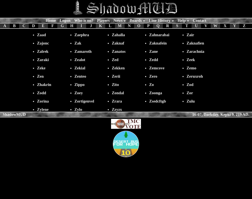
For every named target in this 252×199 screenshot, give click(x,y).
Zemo (191, 68)
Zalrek (42, 51)
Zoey (78, 93)
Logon (65, 20)
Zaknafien (195, 43)
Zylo (78, 109)
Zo (151, 84)
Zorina (43, 101)
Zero (153, 76)
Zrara (117, 101)
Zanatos (119, 51)
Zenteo (80, 76)
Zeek (191, 59)
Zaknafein (158, 43)
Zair (190, 35)
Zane (153, 51)
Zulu (191, 101)
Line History (160, 20)
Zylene (43, 109)
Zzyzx (117, 109)
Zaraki (43, 59)
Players (103, 20)
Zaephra (81, 35)
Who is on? (83, 20)
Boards (136, 20)
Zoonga (155, 93)
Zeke (41, 68)
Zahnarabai (159, 35)
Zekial (79, 68)
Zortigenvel (84, 101)
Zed (115, 59)
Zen (40, 76)
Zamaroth (83, 51)
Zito (115, 84)
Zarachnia (195, 51)
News (118, 20)
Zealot (79, 59)
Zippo (79, 84)
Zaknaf (118, 43)
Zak (77, 43)
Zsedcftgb (157, 101)
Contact (199, 20)
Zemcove (156, 68)
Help (182, 20)
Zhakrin (44, 84)
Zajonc (43, 43)
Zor (190, 93)
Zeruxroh (195, 76)
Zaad (41, 35)
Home (51, 20)
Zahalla (118, 35)
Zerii (116, 76)
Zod (190, 84)
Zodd (41, 93)
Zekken (118, 68)
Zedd (153, 59)
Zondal (118, 93)
